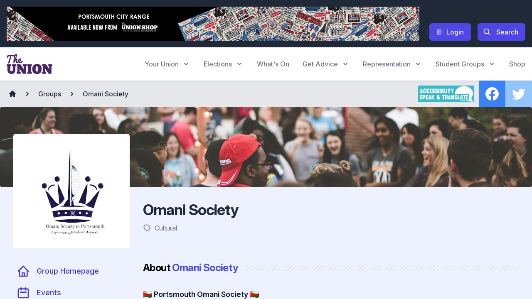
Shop (517, 64)
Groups (49, 94)
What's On (273, 64)
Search (500, 32)
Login (450, 32)
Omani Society (105, 94)
